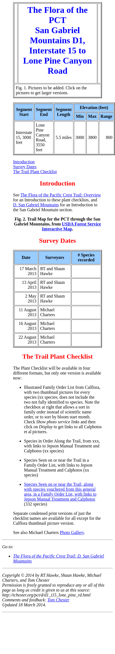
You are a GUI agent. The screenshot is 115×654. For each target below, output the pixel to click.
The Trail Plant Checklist (35, 171)
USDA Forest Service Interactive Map (71, 226)
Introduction (24, 161)
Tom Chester (58, 600)
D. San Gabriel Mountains (36, 204)
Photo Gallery (72, 532)
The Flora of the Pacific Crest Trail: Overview (60, 195)
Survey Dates (25, 166)
